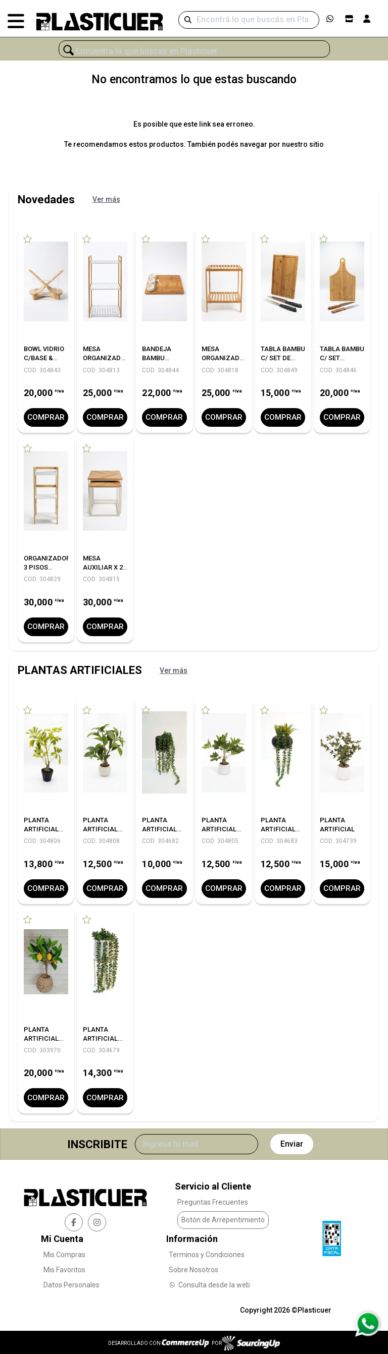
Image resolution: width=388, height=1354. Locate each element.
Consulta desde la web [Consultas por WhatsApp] (209, 1283)
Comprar (46, 417)
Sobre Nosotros (193, 1268)
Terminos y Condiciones (207, 1253)
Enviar (291, 1142)
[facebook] (74, 1220)
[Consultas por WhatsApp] (367, 1324)
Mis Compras (64, 1253)
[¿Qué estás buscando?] (194, 51)
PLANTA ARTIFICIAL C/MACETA (41, 828)
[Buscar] (248, 20)
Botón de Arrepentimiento (223, 1218)
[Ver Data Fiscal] (331, 1234)
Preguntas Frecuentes (212, 1200)
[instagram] (97, 1220)
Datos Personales (71, 1283)
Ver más (106, 199)
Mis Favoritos (64, 1268)
